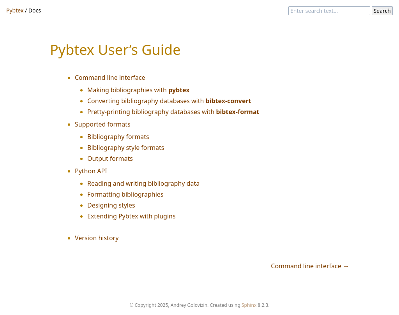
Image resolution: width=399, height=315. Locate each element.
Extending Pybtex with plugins (131, 216)
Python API (91, 171)
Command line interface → (310, 266)
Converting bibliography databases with (169, 101)
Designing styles (111, 205)
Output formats (110, 158)
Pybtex (14, 10)
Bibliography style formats (125, 147)
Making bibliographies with (138, 90)
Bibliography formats (118, 136)
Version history (96, 238)
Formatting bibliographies (125, 194)
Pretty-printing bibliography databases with (173, 111)
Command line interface (110, 77)
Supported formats (103, 124)
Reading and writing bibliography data (143, 183)
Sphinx (249, 305)
